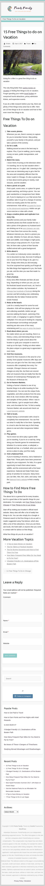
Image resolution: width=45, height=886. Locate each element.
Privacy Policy (18, 881)
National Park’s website (18, 480)
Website (6, 643)
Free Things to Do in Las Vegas (23, 505)
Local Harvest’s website (15, 411)
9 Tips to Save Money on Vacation (19, 544)
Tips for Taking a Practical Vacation (20, 547)
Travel (28, 43)
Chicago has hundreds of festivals (19, 291)
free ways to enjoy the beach (30, 328)
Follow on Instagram (23, 696)
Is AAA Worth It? (10, 725)
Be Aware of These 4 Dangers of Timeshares (20, 744)
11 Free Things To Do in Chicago (17, 571)
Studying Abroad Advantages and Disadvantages (22, 749)
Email (6, 632)
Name (6, 621)
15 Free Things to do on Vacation (22, 34)
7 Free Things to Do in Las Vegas (17, 797)
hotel (27, 197)
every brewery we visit (31, 228)
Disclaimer (27, 881)
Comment (7, 597)
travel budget (29, 94)
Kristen (8, 43)
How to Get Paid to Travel (13, 713)
